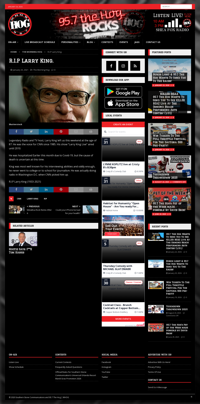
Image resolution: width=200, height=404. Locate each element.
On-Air (12, 42)
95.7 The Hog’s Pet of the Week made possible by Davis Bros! (169, 206)
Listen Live (14, 362)
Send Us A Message (157, 387)
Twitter (105, 377)
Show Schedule (16, 367)
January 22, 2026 (162, 85)
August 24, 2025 (162, 182)
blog (90, 42)
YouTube (106, 372)
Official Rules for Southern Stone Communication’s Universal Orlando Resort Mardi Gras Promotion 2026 (75, 375)
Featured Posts (161, 52)
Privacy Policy (154, 367)
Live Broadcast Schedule (40, 42)
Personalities (69, 42)
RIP (45, 198)
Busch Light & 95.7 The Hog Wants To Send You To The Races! (169, 77)
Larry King (32, 198)
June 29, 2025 (160, 214)
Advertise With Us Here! (159, 362)
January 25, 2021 (20, 69)
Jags (137, 42)
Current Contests (63, 362)
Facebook (106, 362)
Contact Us (153, 42)
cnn (19, 198)
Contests (107, 42)
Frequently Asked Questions (68, 367)
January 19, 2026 (162, 150)
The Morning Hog (41, 69)
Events (124, 42)
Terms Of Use (154, 372)
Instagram (106, 367)
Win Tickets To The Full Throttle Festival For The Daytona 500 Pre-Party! (177, 288)
